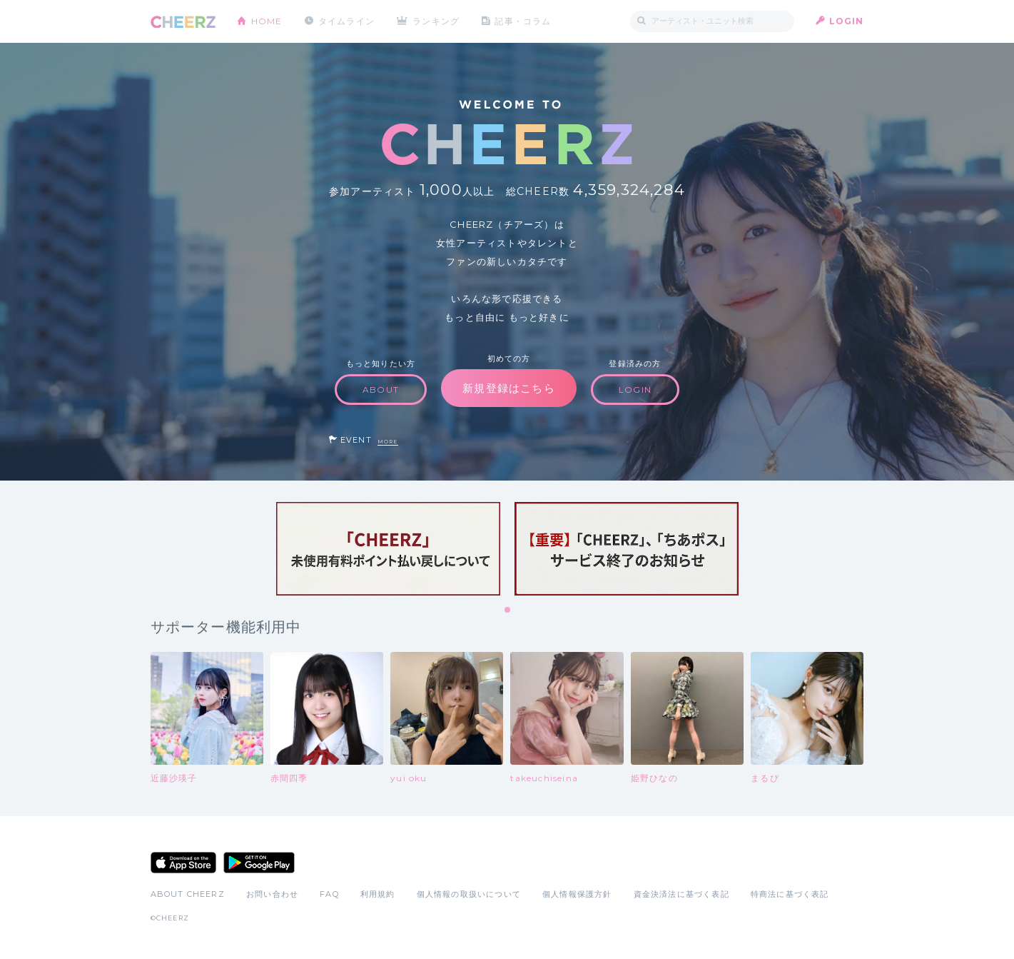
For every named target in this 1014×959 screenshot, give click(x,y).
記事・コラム (523, 21)
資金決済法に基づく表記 (681, 894)
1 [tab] (508, 610)
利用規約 (377, 894)
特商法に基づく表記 (790, 894)
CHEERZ (183, 22)
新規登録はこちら (508, 388)
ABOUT (380, 389)
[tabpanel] (388, 549)
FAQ (329, 894)
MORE (387, 441)
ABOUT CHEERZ (188, 894)
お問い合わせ (272, 894)
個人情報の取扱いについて (469, 894)
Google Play (259, 862)
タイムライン (346, 21)
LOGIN (846, 21)
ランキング (436, 21)
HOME (267, 21)
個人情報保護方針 (577, 894)
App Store (183, 862)
